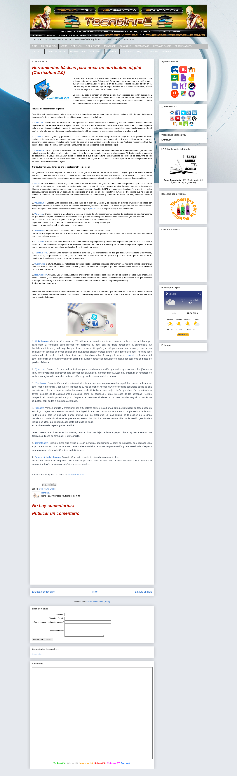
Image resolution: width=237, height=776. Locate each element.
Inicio (95, 591)
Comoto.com (41, 443)
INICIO (34, 46)
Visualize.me (39, 203)
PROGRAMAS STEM (183, 46)
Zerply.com (41, 383)
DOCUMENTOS (151, 51)
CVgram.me (39, 264)
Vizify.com (38, 214)
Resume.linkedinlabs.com (48, 457)
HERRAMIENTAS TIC (162, 46)
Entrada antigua (143, 591)
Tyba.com (40, 369)
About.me (38, 122)
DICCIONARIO (96, 51)
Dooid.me (39, 136)
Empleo (53, 489)
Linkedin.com (41, 341)
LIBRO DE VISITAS (78, 51)
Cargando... (37, 656)
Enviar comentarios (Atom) (98, 601)
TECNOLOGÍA (110, 46)
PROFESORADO (142, 46)
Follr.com (39, 408)
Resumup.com (40, 275)
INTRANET (166, 51)
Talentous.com (41, 253)
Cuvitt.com (39, 242)
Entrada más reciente (43, 591)
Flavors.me (39, 150)
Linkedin (131, 355)
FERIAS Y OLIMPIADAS (56, 51)
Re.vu (37, 183)
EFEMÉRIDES (127, 51)
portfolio (92, 208)
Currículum (44, 489)
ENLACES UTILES (49, 46)
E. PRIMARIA (76, 46)
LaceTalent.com (76, 474)
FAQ (139, 51)
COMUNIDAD (125, 46)
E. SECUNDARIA (93, 46)
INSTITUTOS (37, 51)
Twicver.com (39, 230)
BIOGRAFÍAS (111, 51)
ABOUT (64, 46)
